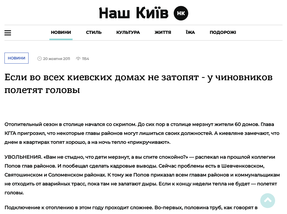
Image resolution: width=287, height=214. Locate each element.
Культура (128, 32)
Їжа (190, 32)
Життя (163, 32)
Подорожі (223, 32)
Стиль (93, 32)
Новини (61, 32)
